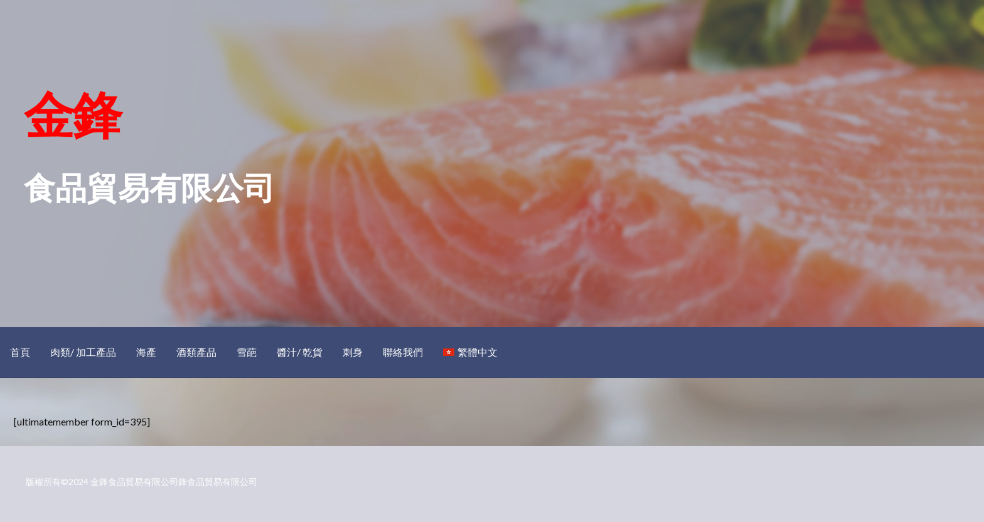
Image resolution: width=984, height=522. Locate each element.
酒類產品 (196, 352)
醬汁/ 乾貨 (300, 352)
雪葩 (247, 352)
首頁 (20, 352)
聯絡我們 (403, 352)
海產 (146, 352)
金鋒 (72, 114)
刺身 (353, 352)
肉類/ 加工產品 (83, 352)
